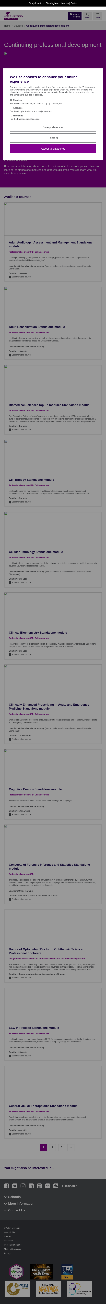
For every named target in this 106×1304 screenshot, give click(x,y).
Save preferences (53, 127)
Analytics (18, 108)
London (65, 3)
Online (74, 3)
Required (17, 100)
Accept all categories (53, 148)
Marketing (18, 115)
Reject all (53, 138)
